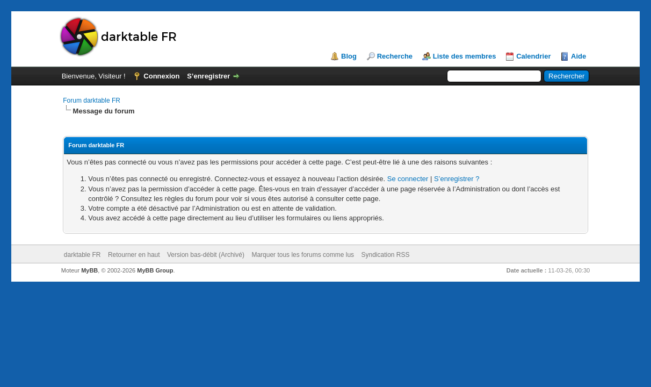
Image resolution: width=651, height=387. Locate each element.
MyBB (89, 270)
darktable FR (82, 255)
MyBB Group (155, 270)
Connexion (161, 76)
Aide (578, 56)
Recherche (395, 56)
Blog (349, 56)
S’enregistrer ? (457, 179)
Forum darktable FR (91, 100)
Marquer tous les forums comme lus (302, 255)
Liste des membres (464, 56)
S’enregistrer (208, 76)
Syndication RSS (385, 255)
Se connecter (408, 179)
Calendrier (533, 56)
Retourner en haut (134, 255)
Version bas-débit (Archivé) (205, 255)
